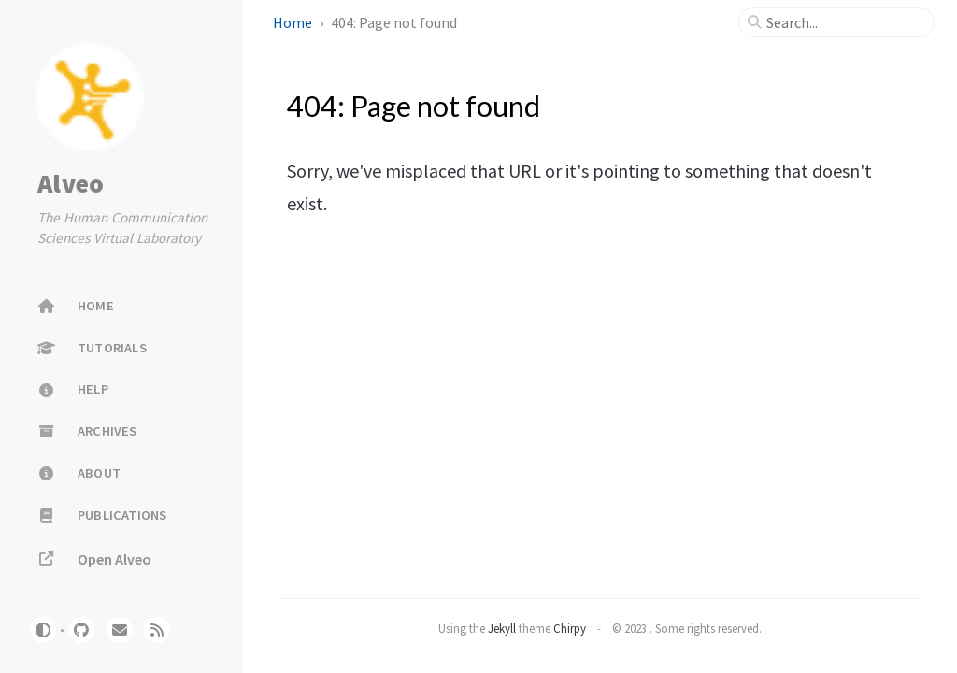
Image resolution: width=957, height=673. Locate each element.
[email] (120, 630)
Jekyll (502, 628)
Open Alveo (94, 559)
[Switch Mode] (43, 630)
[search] (844, 22)
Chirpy (569, 628)
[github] (81, 630)
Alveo (70, 183)
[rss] (157, 630)
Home (294, 22)
